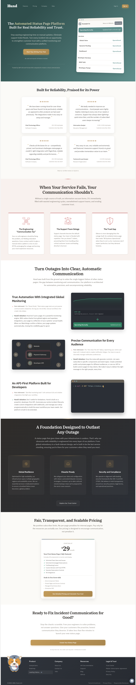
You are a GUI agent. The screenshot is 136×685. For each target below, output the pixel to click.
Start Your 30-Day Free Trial (36, 52)
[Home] (12, 6)
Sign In (116, 6)
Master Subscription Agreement (116, 668)
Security (108, 674)
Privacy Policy (110, 671)
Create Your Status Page (68, 643)
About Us (58, 665)
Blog (81, 671)
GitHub (82, 674)
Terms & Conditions (94, 683)
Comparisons (33, 665)
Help (53, 6)
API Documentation (86, 665)
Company (44, 6)
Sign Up (125, 6)
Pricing (35, 6)
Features (25, 6)
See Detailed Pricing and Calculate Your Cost (68, 594)
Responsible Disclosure (121, 683)
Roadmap (32, 668)
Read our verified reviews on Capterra (68, 171)
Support (83, 668)
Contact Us (58, 668)
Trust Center (110, 665)
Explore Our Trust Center (68, 503)
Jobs (56, 671)
